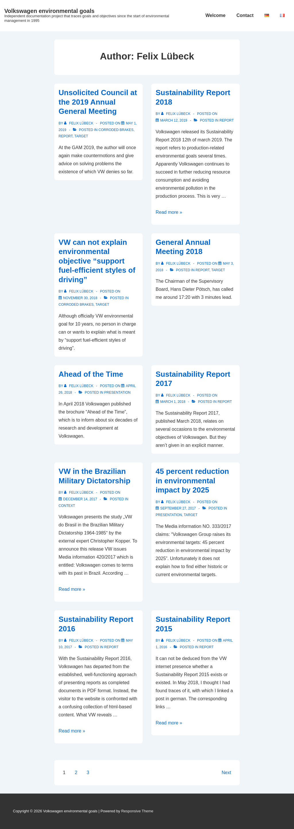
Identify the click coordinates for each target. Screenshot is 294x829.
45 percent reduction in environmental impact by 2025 (192, 480)
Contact (245, 15)
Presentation (117, 393)
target (81, 136)
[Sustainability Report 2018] (173, 120)
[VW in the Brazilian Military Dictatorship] (80, 499)
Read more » (169, 212)
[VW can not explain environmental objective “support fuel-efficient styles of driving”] (80, 298)
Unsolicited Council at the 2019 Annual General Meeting (98, 102)
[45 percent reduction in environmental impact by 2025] (178, 508)
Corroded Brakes (116, 130)
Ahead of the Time (91, 374)
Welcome (215, 15)
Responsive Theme (137, 811)
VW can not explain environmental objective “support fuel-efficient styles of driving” (97, 261)
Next (226, 772)
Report (65, 136)
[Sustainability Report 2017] (172, 402)
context (67, 506)
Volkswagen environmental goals (49, 11)
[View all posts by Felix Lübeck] (79, 123)
